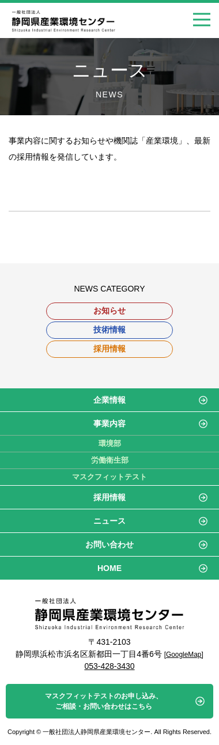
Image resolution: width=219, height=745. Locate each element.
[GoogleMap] (183, 655)
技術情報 (109, 329)
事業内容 (109, 423)
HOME (109, 568)
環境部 (110, 443)
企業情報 (109, 399)
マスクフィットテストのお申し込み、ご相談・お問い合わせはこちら (104, 701)
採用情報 (109, 348)
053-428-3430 (109, 666)
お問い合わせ (109, 544)
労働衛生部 (110, 460)
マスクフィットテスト (109, 476)
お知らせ (109, 310)
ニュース (109, 520)
